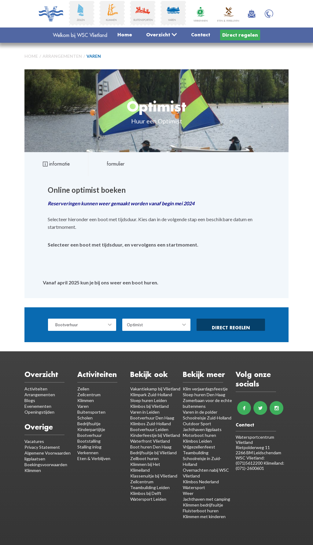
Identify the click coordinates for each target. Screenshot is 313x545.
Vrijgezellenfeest (199, 446)
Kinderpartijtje (91, 429)
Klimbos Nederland (201, 481)
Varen (94, 56)
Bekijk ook (149, 374)
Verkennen (87, 452)
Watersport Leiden (148, 499)
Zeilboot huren (144, 458)
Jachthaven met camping (206, 499)
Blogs (29, 400)
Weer (188, 493)
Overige (38, 426)
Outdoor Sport (197, 423)
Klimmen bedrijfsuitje (203, 504)
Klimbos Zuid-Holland (150, 423)
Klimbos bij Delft (145, 493)
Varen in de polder (200, 412)
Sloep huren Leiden (148, 400)
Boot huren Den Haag (150, 446)
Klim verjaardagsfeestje (205, 388)
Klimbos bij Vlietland (149, 406)
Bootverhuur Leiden (149, 429)
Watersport (194, 487)
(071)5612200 (249, 463)
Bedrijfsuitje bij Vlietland (153, 452)
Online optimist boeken (87, 189)
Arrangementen (62, 56)
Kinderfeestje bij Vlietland (155, 435)
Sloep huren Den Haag (204, 394)
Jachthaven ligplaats (202, 429)
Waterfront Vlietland (150, 441)
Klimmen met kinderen (204, 516)
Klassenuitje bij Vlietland (153, 475)
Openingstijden (39, 412)
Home (124, 34)
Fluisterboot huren (201, 510)
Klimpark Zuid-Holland (151, 394)
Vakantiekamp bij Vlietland (155, 388)
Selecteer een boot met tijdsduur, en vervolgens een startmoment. (123, 244)
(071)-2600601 (250, 468)
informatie (56, 164)
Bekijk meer (204, 374)
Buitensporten (91, 412)
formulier (115, 164)
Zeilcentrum (89, 394)
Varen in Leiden (145, 412)
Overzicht (161, 34)
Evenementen (37, 406)
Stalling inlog (89, 446)
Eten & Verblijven (93, 458)
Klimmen (85, 400)
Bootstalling (89, 441)
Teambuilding (195, 452)
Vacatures (34, 441)
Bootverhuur (89, 435)
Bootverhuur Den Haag (152, 417)
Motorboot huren (199, 435)
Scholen (85, 417)
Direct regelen (240, 35)
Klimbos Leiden (197, 441)
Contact (200, 34)
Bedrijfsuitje (89, 423)
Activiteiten (35, 388)
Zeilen (83, 388)
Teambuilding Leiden (150, 487)
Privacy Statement (42, 447)
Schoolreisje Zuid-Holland (207, 417)
